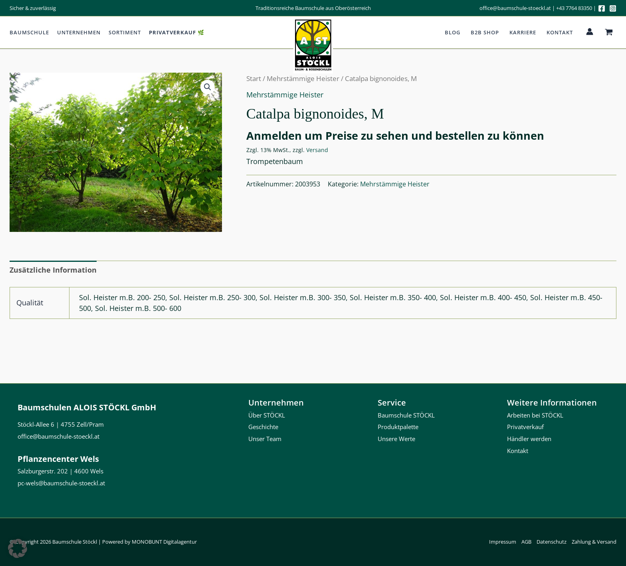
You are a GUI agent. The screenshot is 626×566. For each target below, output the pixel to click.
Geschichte (263, 427)
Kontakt (560, 32)
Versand (317, 150)
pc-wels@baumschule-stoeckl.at (61, 483)
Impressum (502, 541)
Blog (452, 32)
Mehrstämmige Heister (284, 94)
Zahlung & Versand (594, 541)
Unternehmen (79, 32)
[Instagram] (612, 8)
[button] (207, 87)
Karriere (522, 32)
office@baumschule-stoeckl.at (515, 8)
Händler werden (529, 439)
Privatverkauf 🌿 (176, 32)
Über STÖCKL (266, 415)
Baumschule (29, 32)
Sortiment (125, 32)
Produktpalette (398, 427)
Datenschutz (552, 541)
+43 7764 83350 (574, 8)
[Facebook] (601, 8)
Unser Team (264, 439)
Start (253, 78)
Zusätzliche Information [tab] (53, 270)
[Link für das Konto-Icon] (589, 31)
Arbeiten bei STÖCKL (535, 415)
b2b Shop (485, 32)
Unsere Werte (396, 439)
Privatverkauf (525, 427)
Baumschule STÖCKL (406, 415)
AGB (526, 541)
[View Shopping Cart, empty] (608, 32)
